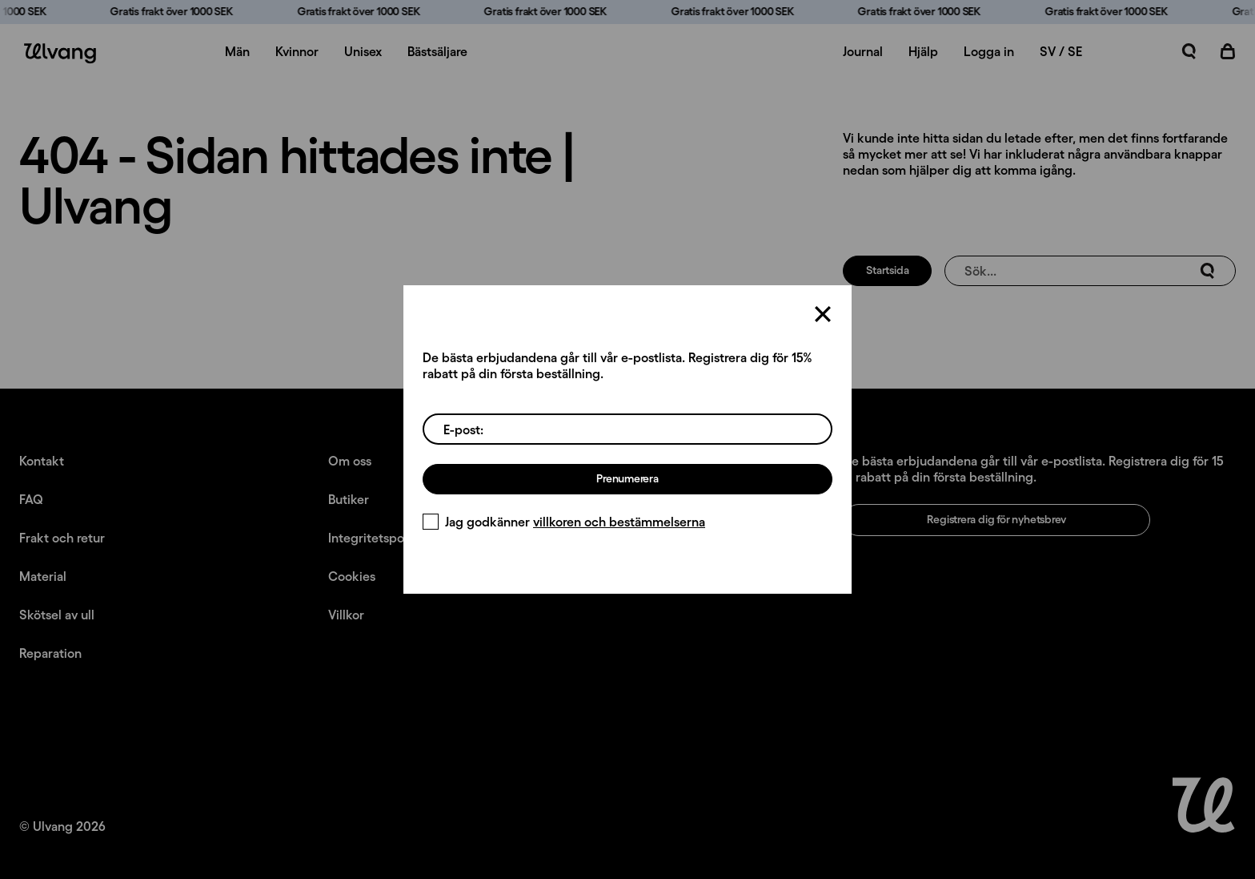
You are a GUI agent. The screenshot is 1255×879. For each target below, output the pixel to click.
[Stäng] (823, 314)
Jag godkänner (564, 522)
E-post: (463, 429)
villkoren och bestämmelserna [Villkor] (619, 521)
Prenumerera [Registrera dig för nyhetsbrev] (627, 478)
